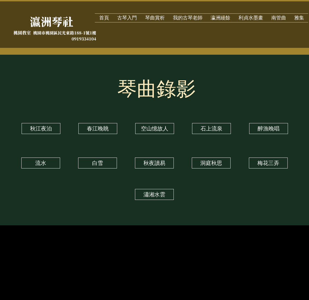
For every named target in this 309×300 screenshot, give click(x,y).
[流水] (40, 163)
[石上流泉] (211, 128)
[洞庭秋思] (211, 163)
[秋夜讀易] (154, 163)
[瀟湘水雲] (154, 194)
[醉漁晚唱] (268, 128)
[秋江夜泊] (41, 128)
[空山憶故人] (154, 128)
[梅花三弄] (268, 163)
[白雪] (97, 163)
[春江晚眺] (97, 128)
